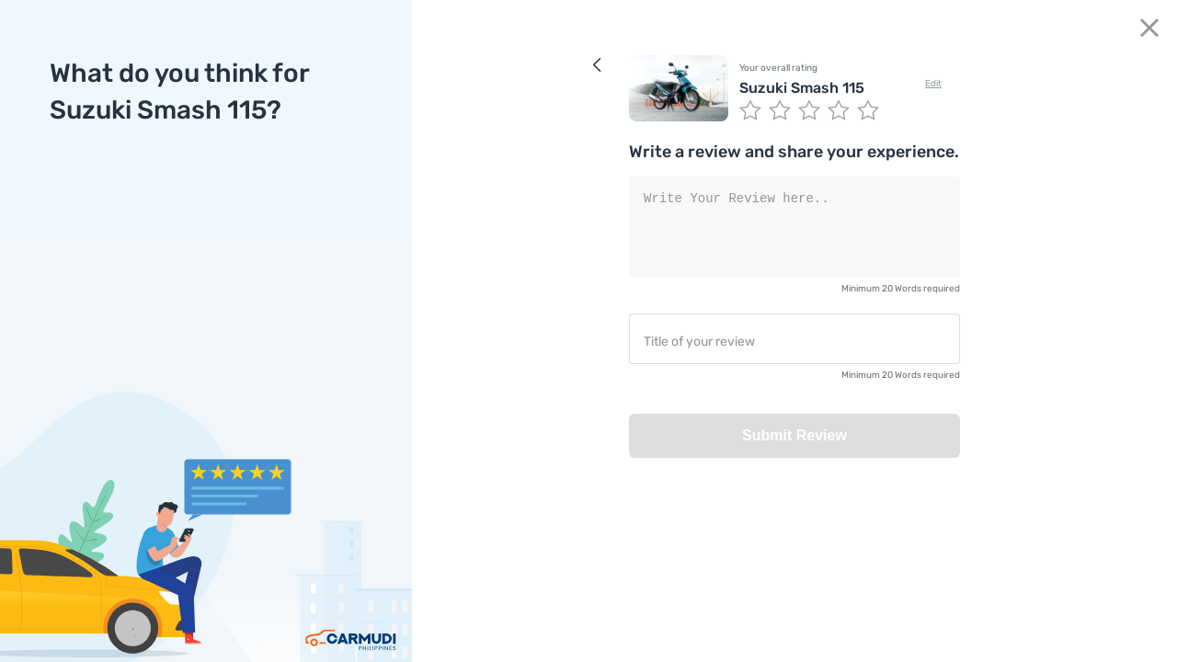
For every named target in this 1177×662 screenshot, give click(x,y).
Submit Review (794, 435)
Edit (933, 83)
